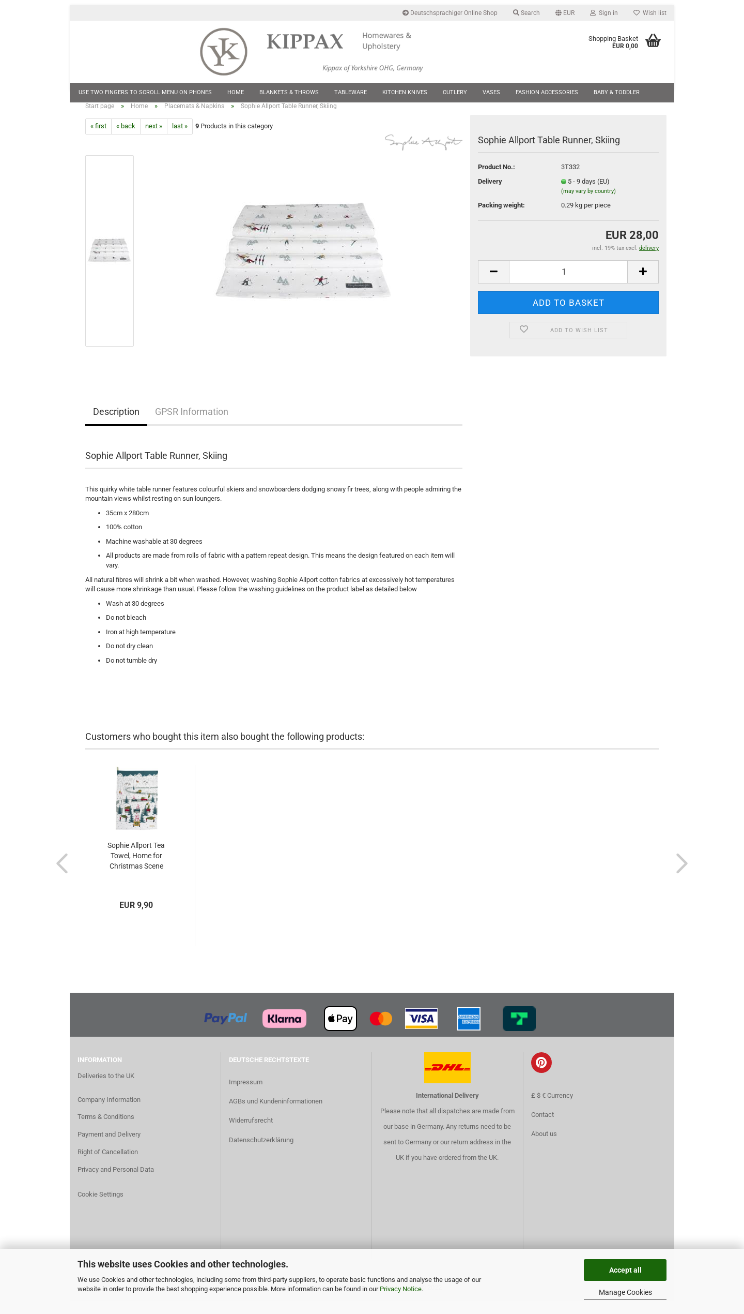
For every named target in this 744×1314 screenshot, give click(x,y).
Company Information (109, 1112)
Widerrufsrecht (251, 1133)
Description (116, 424)
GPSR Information (191, 424)
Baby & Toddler (617, 92)
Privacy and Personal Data (116, 1182)
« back (125, 139)
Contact (542, 1127)
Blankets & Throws (289, 92)
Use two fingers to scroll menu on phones (145, 92)
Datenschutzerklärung (261, 1152)
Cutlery (455, 92)
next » (153, 139)
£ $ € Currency (552, 1108)
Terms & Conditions (106, 1129)
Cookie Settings (100, 1207)
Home (235, 92)
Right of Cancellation (108, 1164)
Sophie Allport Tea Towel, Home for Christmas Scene (136, 868)
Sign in (604, 13)
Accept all (625, 1270)
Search (526, 13)
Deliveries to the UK (106, 1088)
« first (98, 139)
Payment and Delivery (109, 1147)
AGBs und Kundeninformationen (275, 1114)
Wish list (650, 13)
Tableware (350, 92)
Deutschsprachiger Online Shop (450, 13)
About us (544, 1146)
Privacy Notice (401, 1289)
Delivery (490, 194)
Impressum (245, 1094)
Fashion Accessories (547, 92)
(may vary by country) (588, 204)
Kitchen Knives (404, 92)
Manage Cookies (625, 1292)
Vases (491, 92)
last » (180, 139)
